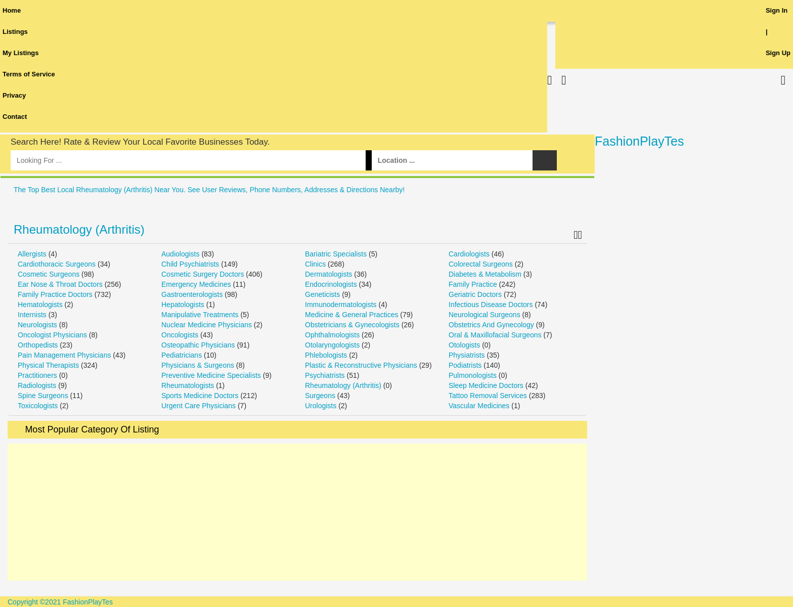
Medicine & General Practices (351, 315)
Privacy (14, 95)
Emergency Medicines (196, 284)
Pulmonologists (473, 375)
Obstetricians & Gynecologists (352, 325)
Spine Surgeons (43, 396)
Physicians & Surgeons (197, 365)
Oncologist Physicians (52, 335)
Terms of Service (29, 74)
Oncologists (179, 335)
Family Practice (473, 284)
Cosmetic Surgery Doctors (202, 274)
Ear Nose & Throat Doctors (60, 284)
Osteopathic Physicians (198, 345)
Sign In (776, 10)
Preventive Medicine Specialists (211, 375)
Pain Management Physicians (64, 355)
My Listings (21, 53)
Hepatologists (182, 304)
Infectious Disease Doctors (491, 304)
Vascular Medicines (479, 406)
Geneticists (322, 294)
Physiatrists (467, 355)
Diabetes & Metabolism (485, 274)
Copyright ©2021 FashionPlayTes (60, 602)
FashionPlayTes (639, 141)
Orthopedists (38, 345)
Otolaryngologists (332, 345)
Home (12, 10)
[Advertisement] (297, 512)
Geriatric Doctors (475, 294)
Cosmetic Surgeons (48, 274)
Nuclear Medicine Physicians (206, 325)
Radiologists (37, 385)
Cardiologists (469, 254)
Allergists (32, 254)
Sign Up (778, 53)
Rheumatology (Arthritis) (79, 229)
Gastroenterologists (192, 294)
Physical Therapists (48, 365)
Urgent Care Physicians (198, 406)
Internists (32, 315)
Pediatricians (181, 355)
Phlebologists (326, 355)
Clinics (315, 264)
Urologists (320, 406)
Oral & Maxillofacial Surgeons (495, 335)
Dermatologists (328, 274)
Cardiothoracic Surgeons (57, 264)
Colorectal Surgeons (481, 264)
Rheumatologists (187, 385)
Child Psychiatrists (190, 264)
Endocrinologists (331, 284)
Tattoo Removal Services (488, 396)
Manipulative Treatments (200, 315)
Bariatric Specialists (336, 254)
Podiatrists (465, 365)
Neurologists (37, 325)
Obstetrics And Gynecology (491, 325)
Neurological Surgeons (484, 315)
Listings (15, 31)
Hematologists (40, 304)
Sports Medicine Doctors (200, 396)
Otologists (464, 345)
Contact (15, 116)
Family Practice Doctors (55, 294)
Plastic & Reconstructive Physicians (361, 365)
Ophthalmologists (332, 335)
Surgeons (320, 396)
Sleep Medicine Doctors (486, 385)
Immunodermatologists (341, 304)
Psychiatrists (325, 375)
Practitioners (37, 375)
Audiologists (180, 254)
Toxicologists (38, 406)
